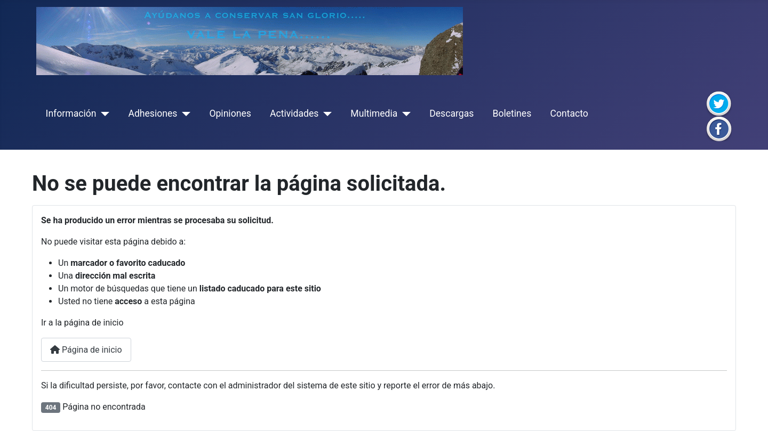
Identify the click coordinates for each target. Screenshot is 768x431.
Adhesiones (152, 113)
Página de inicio (86, 350)
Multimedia (373, 113)
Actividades (294, 113)
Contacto (569, 113)
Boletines (511, 113)
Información (71, 113)
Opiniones (230, 113)
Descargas (451, 113)
